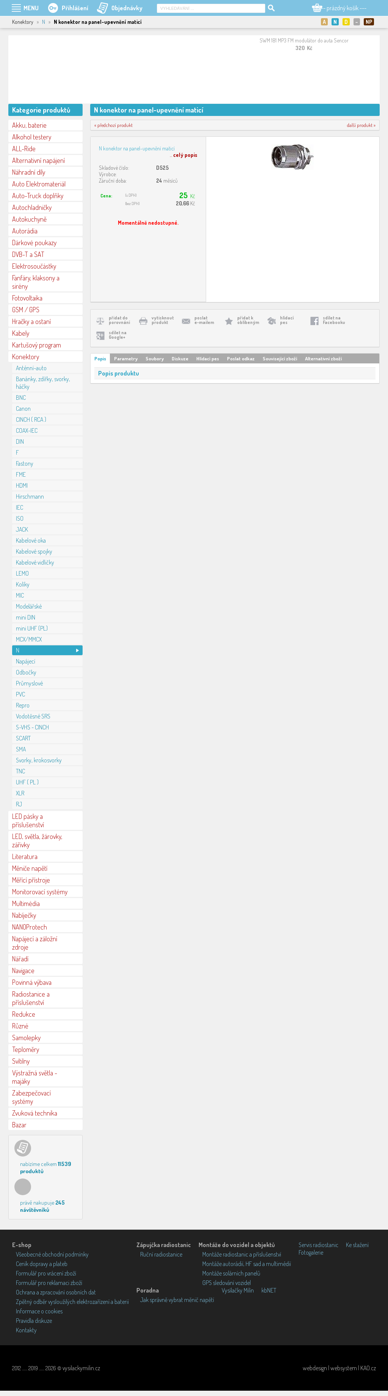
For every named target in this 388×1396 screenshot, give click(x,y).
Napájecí (25, 661)
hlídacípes (287, 320)
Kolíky (23, 584)
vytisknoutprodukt (163, 320)
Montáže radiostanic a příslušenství (241, 1254)
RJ (19, 804)
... (183, 155)
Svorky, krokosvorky (39, 760)
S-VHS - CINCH (32, 727)
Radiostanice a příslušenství (31, 998)
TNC (20, 771)
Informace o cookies (39, 1311)
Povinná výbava (32, 982)
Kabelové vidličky (35, 562)
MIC (20, 595)
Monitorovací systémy (39, 891)
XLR (20, 793)
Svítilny (21, 1061)
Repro (23, 705)
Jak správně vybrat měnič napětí (177, 1300)
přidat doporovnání (119, 320)
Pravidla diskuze (34, 1320)
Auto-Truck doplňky (37, 195)
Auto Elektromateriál (39, 184)
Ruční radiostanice (161, 1254)
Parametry (126, 358)
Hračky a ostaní (31, 321)
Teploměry (25, 1049)
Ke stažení (357, 1245)
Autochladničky (32, 207)
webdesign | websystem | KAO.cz (339, 1368)
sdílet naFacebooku (334, 320)
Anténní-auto (31, 368)
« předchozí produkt (113, 125)
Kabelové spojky (34, 551)
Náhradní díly (28, 172)
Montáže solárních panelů (231, 1273)
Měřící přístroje (31, 880)
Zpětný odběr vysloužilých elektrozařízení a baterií (72, 1301)
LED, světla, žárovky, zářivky (37, 840)
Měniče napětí (29, 868)
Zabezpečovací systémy (31, 1097)
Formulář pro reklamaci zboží (49, 1282)
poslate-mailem (204, 320)
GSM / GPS (25, 309)
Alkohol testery (31, 137)
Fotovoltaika (27, 298)
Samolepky (26, 1037)
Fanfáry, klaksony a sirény (35, 282)
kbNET (268, 1290)
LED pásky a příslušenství (28, 820)
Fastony (24, 463)
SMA (21, 749)
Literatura (25, 856)
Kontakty (26, 1330)
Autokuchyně (29, 219)
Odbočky (26, 672)
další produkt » (361, 125)
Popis (100, 358)
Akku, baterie (29, 125)
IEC (19, 507)
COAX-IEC (27, 430)
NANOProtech (29, 927)
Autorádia (25, 231)
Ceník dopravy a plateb (41, 1264)
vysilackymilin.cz (81, 1368)
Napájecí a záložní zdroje (34, 942)
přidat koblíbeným (248, 320)
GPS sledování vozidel (226, 1282)
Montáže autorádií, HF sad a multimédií (246, 1264)
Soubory (155, 358)
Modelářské (29, 606)
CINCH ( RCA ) (31, 419)
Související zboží (280, 358)
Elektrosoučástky (34, 266)
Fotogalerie (311, 1252)
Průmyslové (29, 683)
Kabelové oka (31, 540)
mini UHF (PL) (32, 628)
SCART (23, 738)
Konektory (25, 356)
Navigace (23, 970)
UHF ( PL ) (27, 782)
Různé (20, 1026)
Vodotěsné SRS (33, 716)
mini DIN (25, 617)
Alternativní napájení (38, 160)
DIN (20, 441)
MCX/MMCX (29, 639)
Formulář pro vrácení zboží (46, 1273)
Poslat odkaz (241, 358)
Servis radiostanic (318, 1245)
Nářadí (20, 959)
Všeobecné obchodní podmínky (52, 1254)
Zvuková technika (34, 1113)
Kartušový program (36, 345)
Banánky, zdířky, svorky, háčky (43, 382)
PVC (20, 694)
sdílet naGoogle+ (118, 335)
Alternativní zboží (323, 358)
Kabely (20, 333)
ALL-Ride (24, 148)
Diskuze (180, 358)
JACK (22, 529)
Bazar (19, 1125)
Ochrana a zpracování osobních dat (56, 1292)
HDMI (22, 485)
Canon (23, 408)
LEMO (22, 573)
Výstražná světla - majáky (34, 1077)
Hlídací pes (207, 358)
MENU (31, 8)
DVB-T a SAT (28, 254)
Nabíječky (24, 915)
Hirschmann (30, 496)
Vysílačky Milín (238, 1290)
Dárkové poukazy (34, 242)
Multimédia (26, 903)
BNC (21, 397)
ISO (19, 518)
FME (21, 474)
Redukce (23, 1014)
